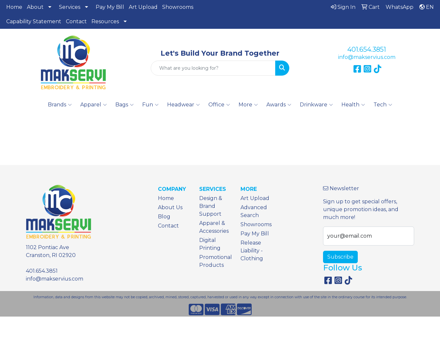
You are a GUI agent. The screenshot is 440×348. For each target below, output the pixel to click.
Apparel (93, 105)
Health (353, 105)
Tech (382, 105)
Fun (150, 105)
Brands (60, 105)
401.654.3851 (366, 49)
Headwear (183, 105)
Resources (105, 21)
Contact (76, 21)
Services (69, 7)
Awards (278, 105)
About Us (170, 207)
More (248, 105)
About (35, 7)
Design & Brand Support (210, 206)
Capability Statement (33, 21)
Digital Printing (209, 244)
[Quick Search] (213, 68)
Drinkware (316, 105)
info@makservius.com (366, 57)
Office (219, 105)
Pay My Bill (110, 7)
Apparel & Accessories (214, 227)
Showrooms (177, 7)
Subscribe (340, 257)
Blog (164, 216)
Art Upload (143, 7)
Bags (124, 105)
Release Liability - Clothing (251, 251)
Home (14, 7)
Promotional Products (215, 261)
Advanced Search (253, 211)
